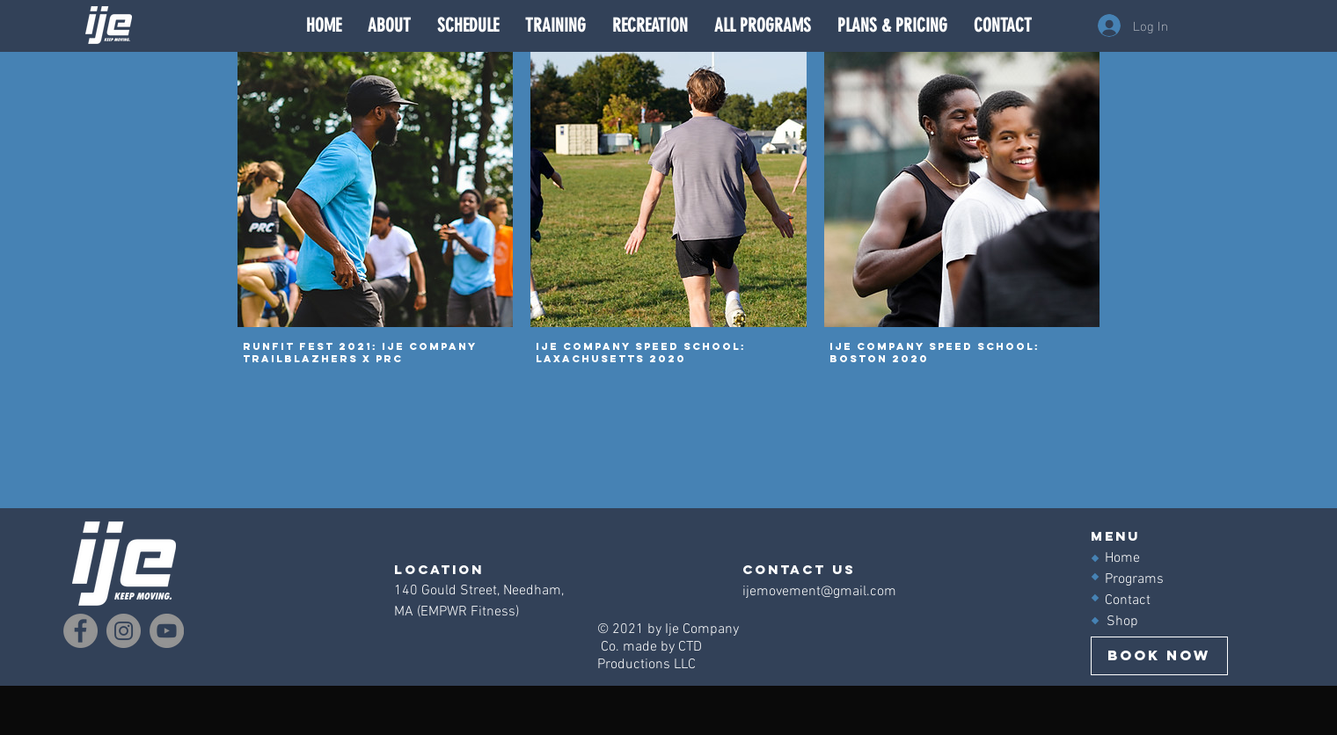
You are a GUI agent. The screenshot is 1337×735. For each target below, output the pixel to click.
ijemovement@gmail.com (819, 591)
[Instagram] (123, 631)
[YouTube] (167, 631)
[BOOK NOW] (1159, 656)
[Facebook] (80, 631)
